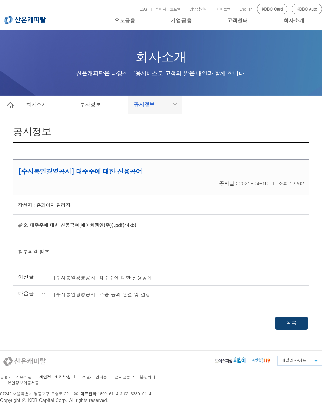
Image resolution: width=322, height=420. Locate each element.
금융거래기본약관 (16, 376)
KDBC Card (272, 9)
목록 (291, 322)
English (246, 9)
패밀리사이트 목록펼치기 (316, 360)
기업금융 (181, 20)
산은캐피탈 (25, 20)
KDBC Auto (307, 9)
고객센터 (237, 20)
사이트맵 (223, 9)
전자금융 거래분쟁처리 (135, 376)
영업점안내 (198, 9)
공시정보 (144, 104)
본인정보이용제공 (23, 382)
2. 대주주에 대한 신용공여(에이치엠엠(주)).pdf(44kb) (80, 225)
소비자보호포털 (168, 9)
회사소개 (293, 20)
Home (10, 105)
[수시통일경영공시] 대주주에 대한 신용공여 (103, 277)
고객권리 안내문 (92, 376)
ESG (143, 9)
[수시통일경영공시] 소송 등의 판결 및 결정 (102, 294)
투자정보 (90, 104)
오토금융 (124, 20)
